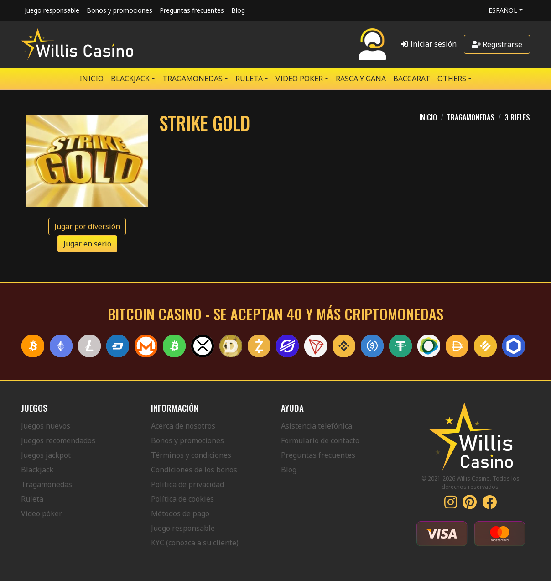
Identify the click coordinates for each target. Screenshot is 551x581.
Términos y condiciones (191, 455)
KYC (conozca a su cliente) (195, 543)
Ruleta (32, 499)
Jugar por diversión (87, 226)
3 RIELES (517, 117)
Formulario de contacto (320, 440)
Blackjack (37, 470)
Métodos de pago (180, 513)
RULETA (249, 78)
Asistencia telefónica (316, 426)
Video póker (41, 513)
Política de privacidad (187, 484)
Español (503, 10)
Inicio (91, 78)
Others (451, 78)
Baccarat (411, 78)
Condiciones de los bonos (194, 470)
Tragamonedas (46, 484)
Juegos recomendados (58, 440)
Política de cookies (182, 499)
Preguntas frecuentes (192, 10)
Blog (238, 10)
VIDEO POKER (299, 78)
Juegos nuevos (45, 426)
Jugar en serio (87, 244)
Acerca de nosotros (183, 426)
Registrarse (497, 44)
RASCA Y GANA (361, 78)
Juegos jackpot (46, 455)
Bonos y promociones (119, 10)
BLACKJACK (130, 78)
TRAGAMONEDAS (192, 78)
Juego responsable (52, 10)
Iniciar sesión (429, 44)
